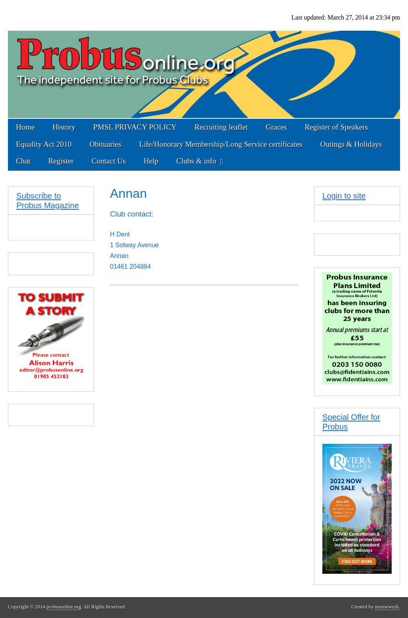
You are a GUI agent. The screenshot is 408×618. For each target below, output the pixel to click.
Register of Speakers (336, 127)
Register (61, 161)
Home (25, 127)
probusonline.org (64, 607)
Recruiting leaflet (221, 127)
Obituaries (105, 144)
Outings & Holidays (351, 144)
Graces (276, 127)
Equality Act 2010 (44, 144)
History (64, 127)
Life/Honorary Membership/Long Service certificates (220, 144)
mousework (387, 607)
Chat (23, 161)
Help (150, 161)
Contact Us (109, 161)
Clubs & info (196, 161)
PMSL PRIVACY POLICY (135, 127)
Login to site (344, 195)
